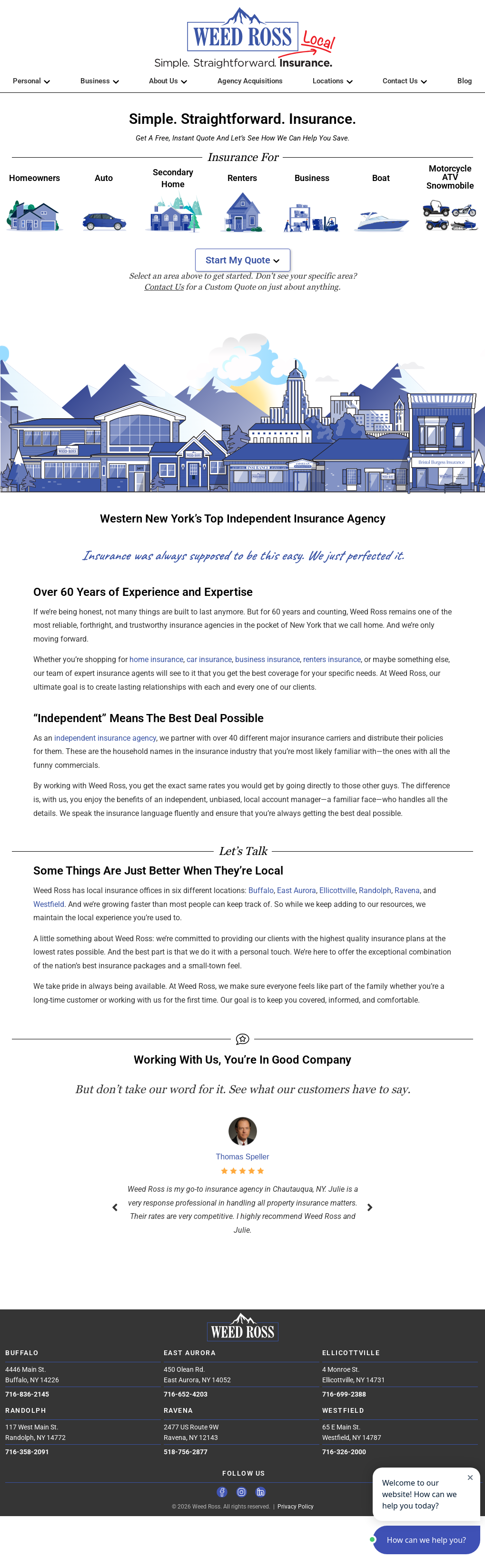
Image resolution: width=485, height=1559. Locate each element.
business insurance (267, 659)
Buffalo (261, 890)
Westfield (48, 904)
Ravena (407, 890)
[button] (243, 38)
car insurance (209, 659)
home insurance (156, 659)
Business (99, 81)
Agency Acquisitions (250, 81)
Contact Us (405, 81)
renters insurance (332, 659)
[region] (242, 398)
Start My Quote (243, 260)
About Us (168, 81)
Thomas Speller (242, 1157)
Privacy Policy (295, 1506)
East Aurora (296, 890)
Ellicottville (337, 890)
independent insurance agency (105, 738)
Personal (31, 81)
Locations (333, 81)
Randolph (375, 890)
